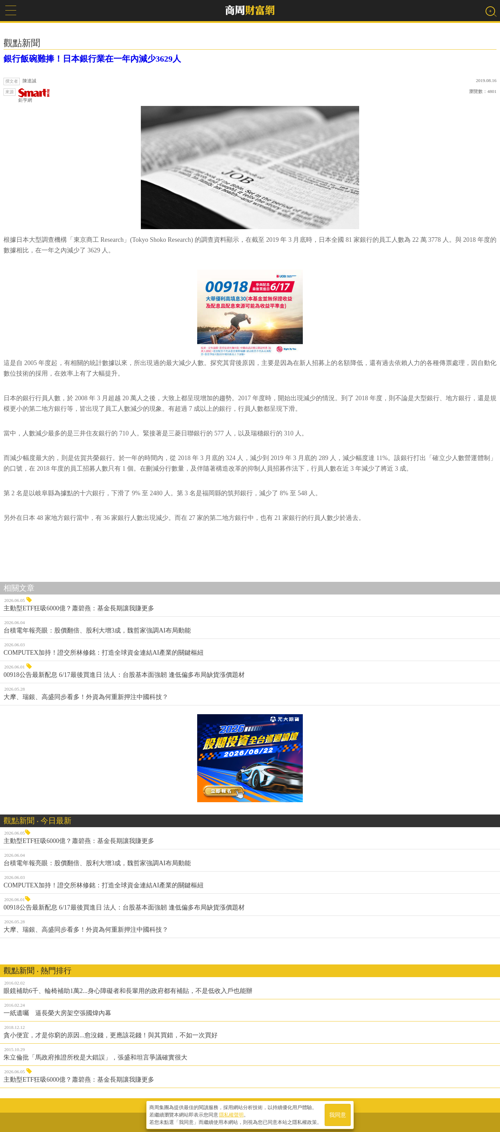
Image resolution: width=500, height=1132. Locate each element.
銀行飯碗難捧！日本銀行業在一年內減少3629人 (92, 58)
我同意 (337, 1115)
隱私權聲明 (231, 1115)
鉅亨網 (34, 95)
